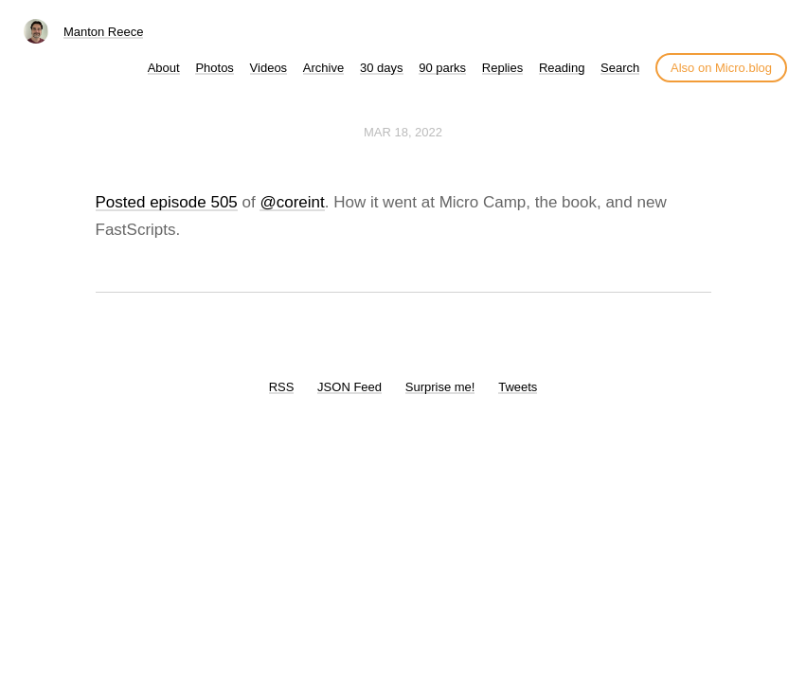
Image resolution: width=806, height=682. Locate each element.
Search (619, 68)
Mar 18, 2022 (403, 132)
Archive (323, 68)
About (164, 68)
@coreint (292, 202)
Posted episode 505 (167, 202)
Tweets (517, 387)
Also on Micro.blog (721, 68)
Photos (214, 68)
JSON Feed (349, 387)
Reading (561, 68)
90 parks (442, 68)
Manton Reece (103, 32)
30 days (381, 68)
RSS (282, 387)
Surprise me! (440, 387)
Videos (269, 68)
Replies (502, 68)
